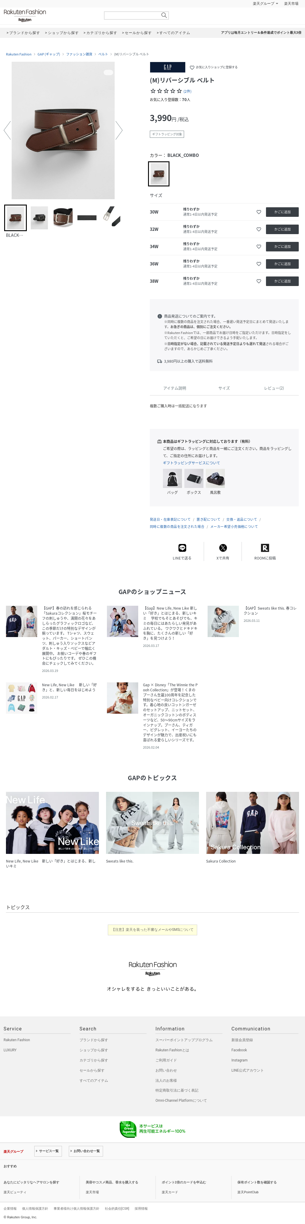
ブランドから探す (94, 1040)
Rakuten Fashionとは (172, 1050)
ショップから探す (94, 1050)
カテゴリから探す (94, 1060)
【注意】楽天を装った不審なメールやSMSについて (152, 930)
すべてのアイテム (94, 1080)
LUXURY (10, 1050)
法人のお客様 (166, 1080)
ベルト (103, 54)
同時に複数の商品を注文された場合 (177, 526)
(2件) (187, 91)
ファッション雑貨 (79, 54)
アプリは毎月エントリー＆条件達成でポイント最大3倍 (261, 33)
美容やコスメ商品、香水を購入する (112, 1182)
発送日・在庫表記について (170, 519)
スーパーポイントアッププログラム (184, 1040)
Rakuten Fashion (50, 15)
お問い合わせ (166, 1070)
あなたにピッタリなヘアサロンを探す (31, 1182)
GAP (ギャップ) (49, 54)
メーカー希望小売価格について (234, 526)
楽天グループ (263, 3)
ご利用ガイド (166, 1060)
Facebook (239, 1050)
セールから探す (92, 1070)
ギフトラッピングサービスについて (191, 463)
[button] (7, 130)
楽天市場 (291, 3)
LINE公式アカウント (247, 1070)
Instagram (239, 1060)
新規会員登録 (242, 1040)
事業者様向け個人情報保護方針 (76, 1208)
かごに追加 (282, 211)
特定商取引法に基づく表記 (176, 1090)
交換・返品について (241, 519)
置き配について (208, 519)
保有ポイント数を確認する (257, 1182)
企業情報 (10, 1208)
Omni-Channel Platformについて (181, 1100)
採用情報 (141, 1208)
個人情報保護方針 (35, 1208)
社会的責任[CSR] (117, 1208)
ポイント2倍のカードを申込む (184, 1182)
